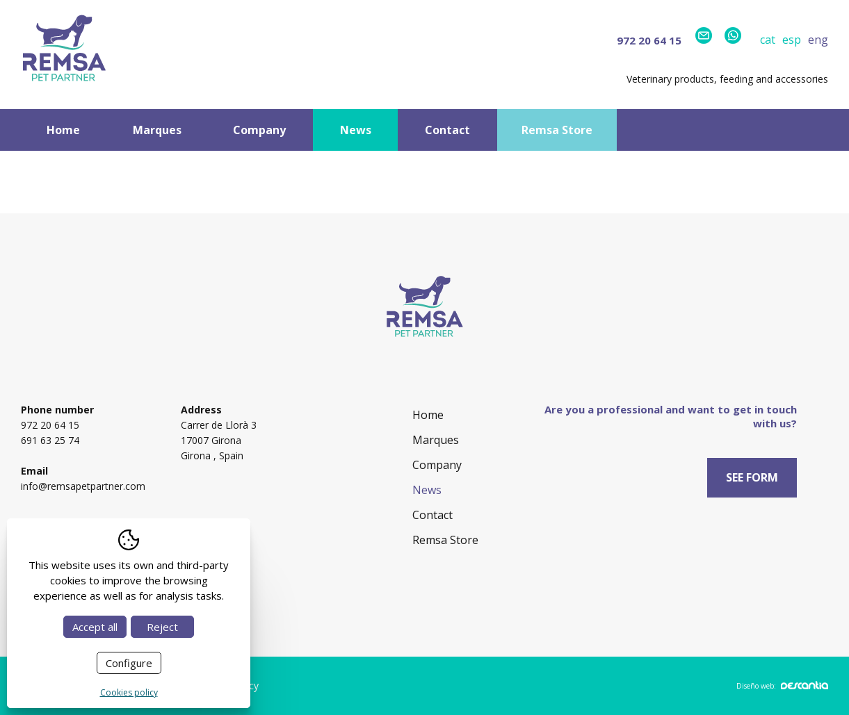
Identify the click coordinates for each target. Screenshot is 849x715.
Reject (162, 627)
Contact (447, 130)
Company (259, 130)
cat (767, 39)
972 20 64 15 (649, 40)
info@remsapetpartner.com (83, 486)
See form (752, 477)
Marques (157, 130)
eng (818, 39)
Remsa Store (556, 130)
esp (791, 39)
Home (63, 130)
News (355, 130)
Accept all (95, 627)
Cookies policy (129, 692)
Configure (129, 663)
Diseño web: (782, 686)
